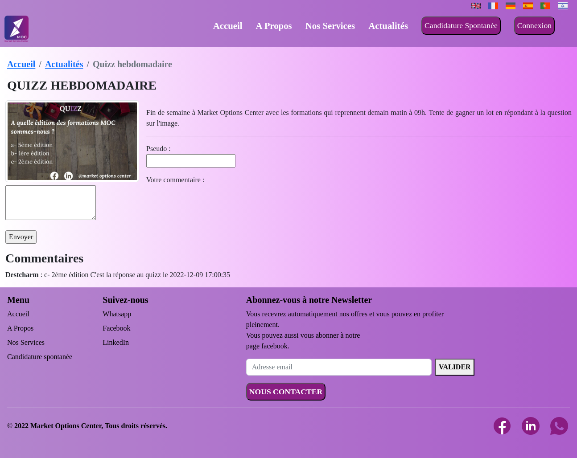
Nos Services (330, 25)
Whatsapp (117, 314)
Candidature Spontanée (461, 25)
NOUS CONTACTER (285, 391)
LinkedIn (116, 342)
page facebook (267, 346)
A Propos (274, 25)
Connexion (534, 25)
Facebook (116, 328)
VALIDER (455, 367)
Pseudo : (158, 148)
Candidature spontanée (39, 356)
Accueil (228, 25)
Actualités (388, 25)
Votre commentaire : (175, 180)
